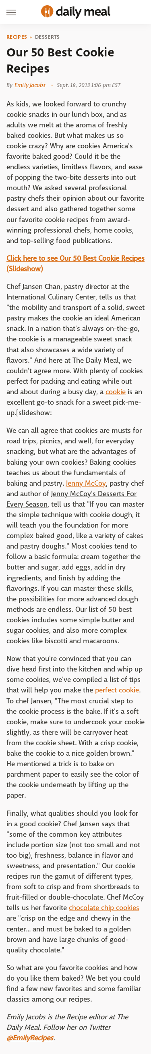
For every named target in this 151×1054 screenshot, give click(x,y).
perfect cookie (117, 690)
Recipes (16, 37)
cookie (115, 392)
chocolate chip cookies (104, 908)
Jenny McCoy (86, 483)
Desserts (47, 37)
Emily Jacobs (30, 85)
